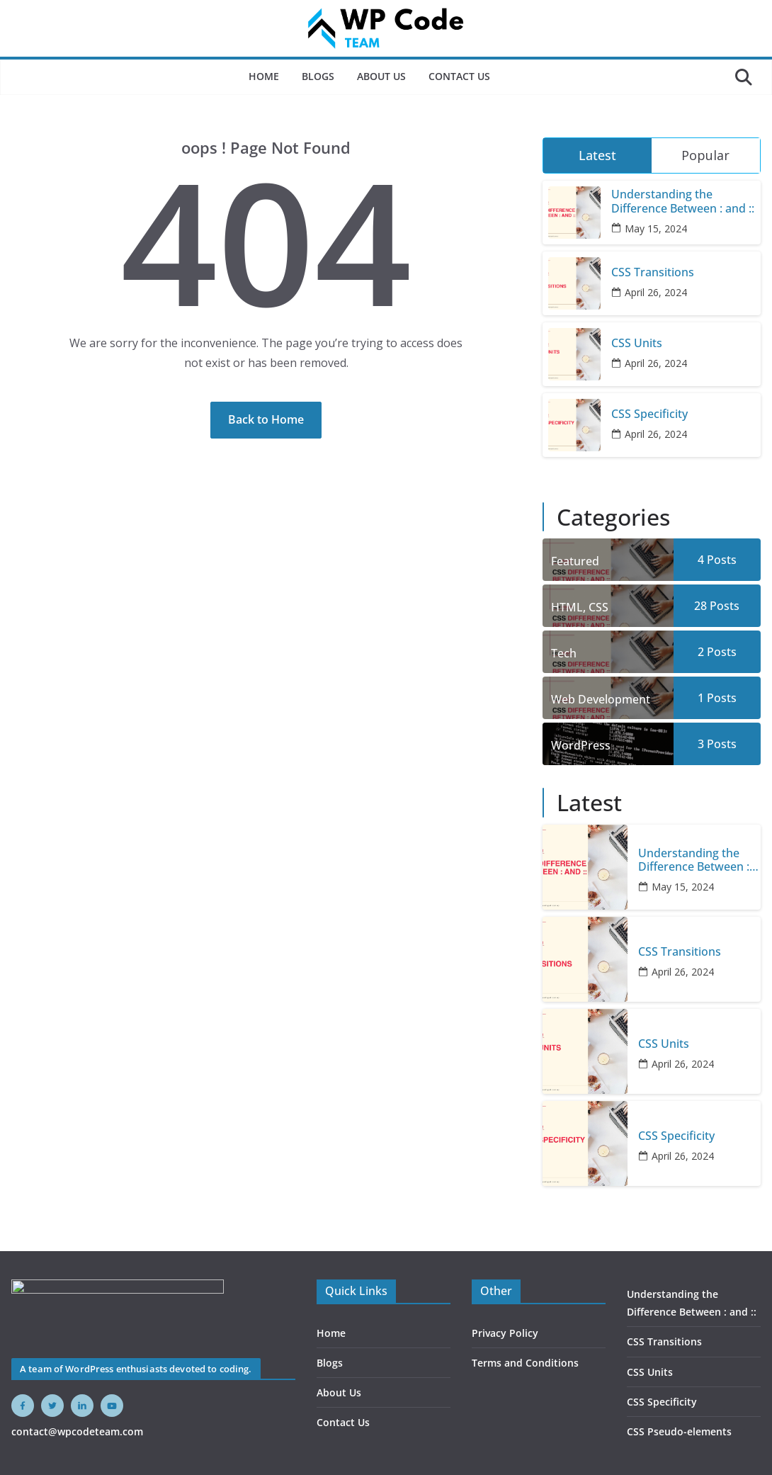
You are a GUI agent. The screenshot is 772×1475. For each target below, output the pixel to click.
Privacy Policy (505, 1333)
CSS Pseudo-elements (679, 1431)
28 (716, 606)
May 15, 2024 (656, 228)
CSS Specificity (649, 414)
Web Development (600, 699)
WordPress (581, 745)
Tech (564, 653)
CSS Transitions (652, 272)
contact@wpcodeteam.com (77, 1431)
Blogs (318, 76)
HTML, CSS (579, 607)
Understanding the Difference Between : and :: (682, 201)
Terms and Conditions (525, 1362)
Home (264, 76)
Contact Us (459, 76)
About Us (381, 76)
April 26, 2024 (656, 292)
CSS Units (636, 343)
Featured (575, 561)
